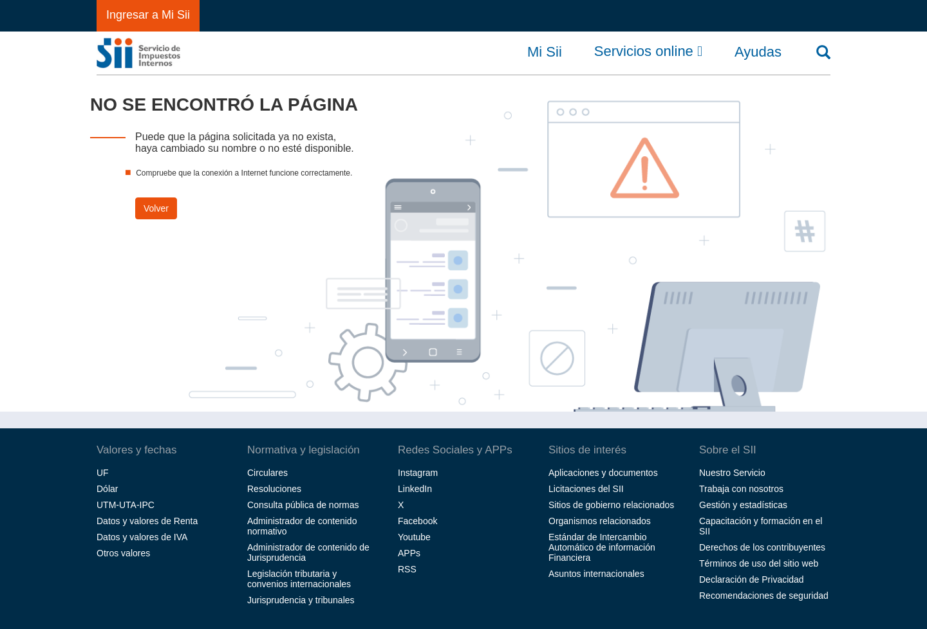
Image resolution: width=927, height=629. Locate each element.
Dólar (107, 489)
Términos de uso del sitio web (758, 563)
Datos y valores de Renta (147, 521)
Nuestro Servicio (732, 473)
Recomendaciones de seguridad (764, 595)
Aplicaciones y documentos (603, 473)
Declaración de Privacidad (751, 579)
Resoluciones (274, 489)
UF (103, 473)
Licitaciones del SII (586, 489)
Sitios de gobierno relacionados (611, 505)
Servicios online (648, 51)
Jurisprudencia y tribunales (301, 600)
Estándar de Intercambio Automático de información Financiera (601, 547)
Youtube (414, 537)
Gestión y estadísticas (743, 505)
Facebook (417, 521)
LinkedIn (415, 489)
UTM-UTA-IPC (125, 505)
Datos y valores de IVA (142, 537)
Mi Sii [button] (544, 52)
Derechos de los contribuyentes (762, 547)
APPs (409, 553)
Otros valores (123, 553)
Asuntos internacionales (596, 574)
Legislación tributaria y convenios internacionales (299, 579)
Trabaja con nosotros (741, 489)
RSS (407, 569)
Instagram (418, 473)
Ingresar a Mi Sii (148, 14)
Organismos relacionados (599, 521)
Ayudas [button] (758, 52)
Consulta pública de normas (303, 505)
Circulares (267, 473)
